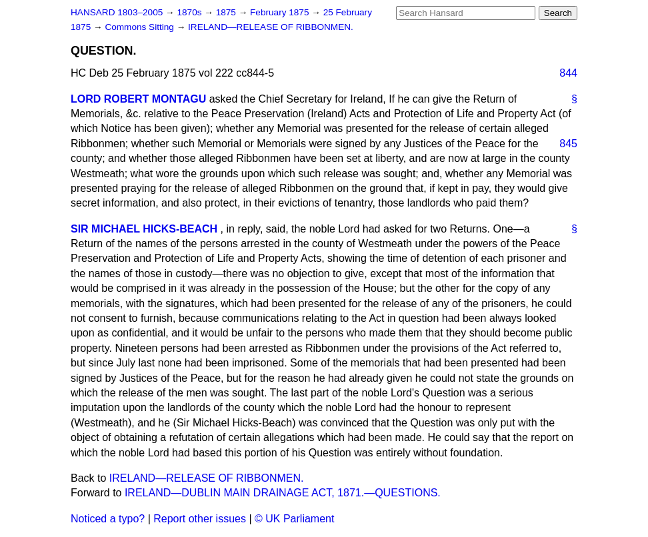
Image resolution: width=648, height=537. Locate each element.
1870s (190, 12)
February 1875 (280, 12)
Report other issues (199, 518)
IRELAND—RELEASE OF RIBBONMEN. (270, 27)
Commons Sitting (140, 27)
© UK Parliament (294, 518)
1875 (227, 12)
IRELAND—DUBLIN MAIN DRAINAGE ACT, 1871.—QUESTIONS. (283, 492)
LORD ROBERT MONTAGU (138, 99)
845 (568, 143)
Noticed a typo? (108, 518)
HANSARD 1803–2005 (117, 12)
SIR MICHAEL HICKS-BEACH (144, 229)
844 (568, 73)
